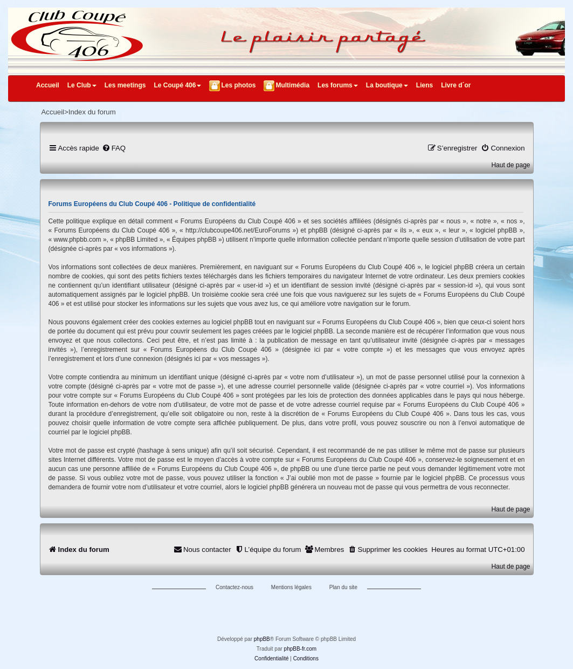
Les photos (238, 85)
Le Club (81, 85)
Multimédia (292, 85)
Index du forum (92, 112)
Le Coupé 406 (177, 85)
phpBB (262, 639)
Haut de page (510, 165)
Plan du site (343, 587)
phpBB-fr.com (300, 649)
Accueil (47, 85)
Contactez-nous (234, 587)
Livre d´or (456, 85)
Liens (424, 85)
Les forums (337, 85)
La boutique (387, 85)
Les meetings (125, 85)
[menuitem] (114, 148)
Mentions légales (291, 587)
